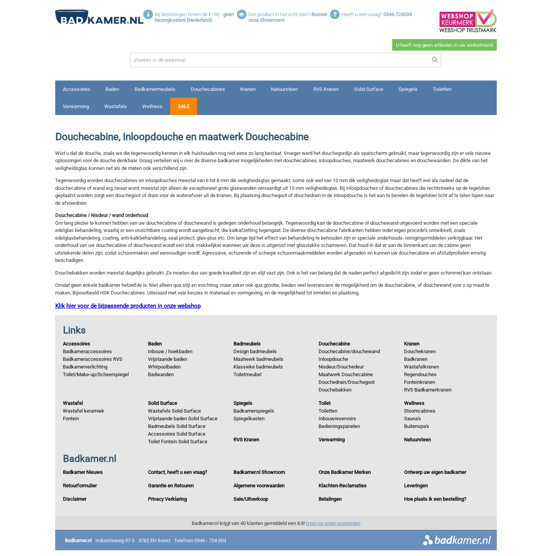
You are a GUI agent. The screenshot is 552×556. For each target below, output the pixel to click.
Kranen (248, 89)
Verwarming (76, 106)
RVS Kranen (326, 89)
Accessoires (76, 89)
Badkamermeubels (155, 89)
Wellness (152, 106)
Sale (183, 106)
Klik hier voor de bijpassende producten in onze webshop (127, 306)
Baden (112, 89)
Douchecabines (208, 89)
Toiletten (442, 89)
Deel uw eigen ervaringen (333, 523)
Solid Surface (368, 89)
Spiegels (408, 89)
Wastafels (115, 106)
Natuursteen (284, 89)
